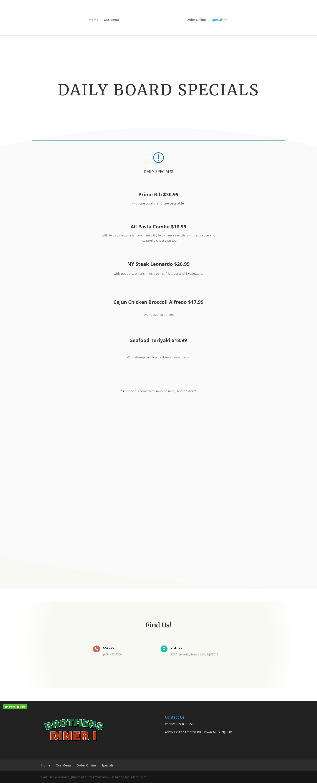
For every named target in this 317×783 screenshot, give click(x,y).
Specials (217, 20)
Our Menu (111, 20)
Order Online (196, 20)
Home (93, 20)
